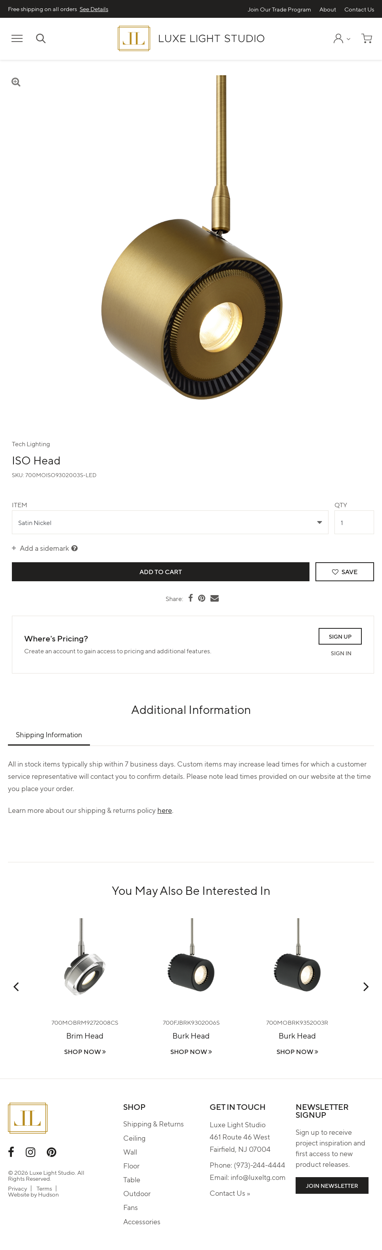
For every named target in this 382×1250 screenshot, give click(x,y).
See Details (94, 9)
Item (19, 504)
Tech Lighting (31, 443)
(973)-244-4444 (259, 1164)
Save (344, 571)
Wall (130, 1151)
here (164, 809)
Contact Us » (230, 1192)
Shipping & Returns (153, 1123)
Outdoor (137, 1193)
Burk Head (191, 1035)
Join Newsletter (332, 1185)
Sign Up (340, 636)
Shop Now (85, 1051)
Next (366, 986)
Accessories (141, 1221)
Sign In (341, 652)
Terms (44, 1188)
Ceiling (134, 1137)
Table (131, 1179)
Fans (130, 1207)
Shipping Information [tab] (49, 734)
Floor (131, 1165)
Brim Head (84, 1035)
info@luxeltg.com (258, 1177)
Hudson (48, 1194)
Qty (340, 504)
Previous (16, 986)
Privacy (17, 1188)
